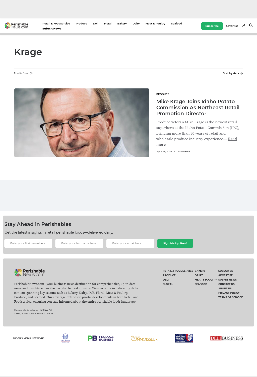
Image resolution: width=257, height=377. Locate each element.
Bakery (122, 23)
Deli (95, 23)
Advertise (231, 25)
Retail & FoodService (56, 23)
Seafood (176, 23)
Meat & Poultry (155, 23)
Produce (81, 23)
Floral (107, 23)
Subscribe (212, 25)
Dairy (136, 23)
